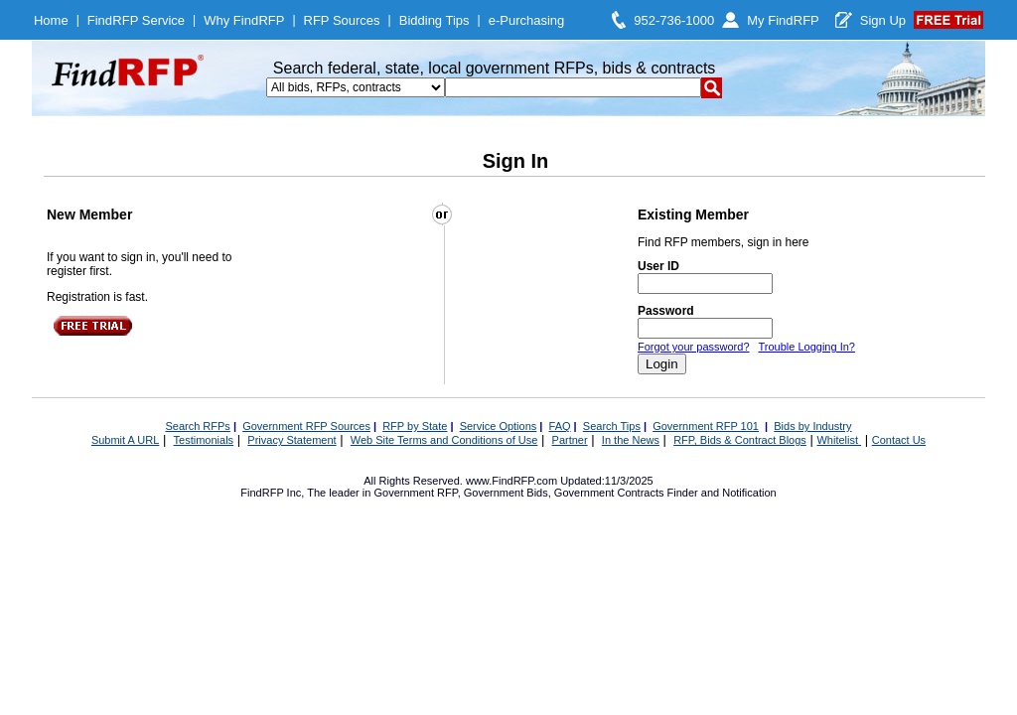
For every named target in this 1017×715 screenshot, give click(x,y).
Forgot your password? (694, 347)
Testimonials (204, 440)
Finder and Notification (722, 493)
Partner (570, 440)
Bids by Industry (812, 426)
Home (51, 20)
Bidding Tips (434, 20)
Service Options (498, 426)
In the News (630, 440)
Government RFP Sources (306, 426)
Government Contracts (609, 493)
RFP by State (414, 426)
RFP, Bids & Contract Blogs (739, 440)
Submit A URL (125, 440)
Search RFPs (197, 426)
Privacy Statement (291, 440)
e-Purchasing (527, 20)
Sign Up (883, 20)
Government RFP (415, 493)
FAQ (560, 426)
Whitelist (838, 440)
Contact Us (899, 440)
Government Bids (506, 493)
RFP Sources (342, 20)
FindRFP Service (136, 20)
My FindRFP (783, 20)
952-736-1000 (674, 20)
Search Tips (612, 426)
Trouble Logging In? (806, 347)
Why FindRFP (244, 20)
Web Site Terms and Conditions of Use (444, 440)
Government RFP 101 (706, 426)
